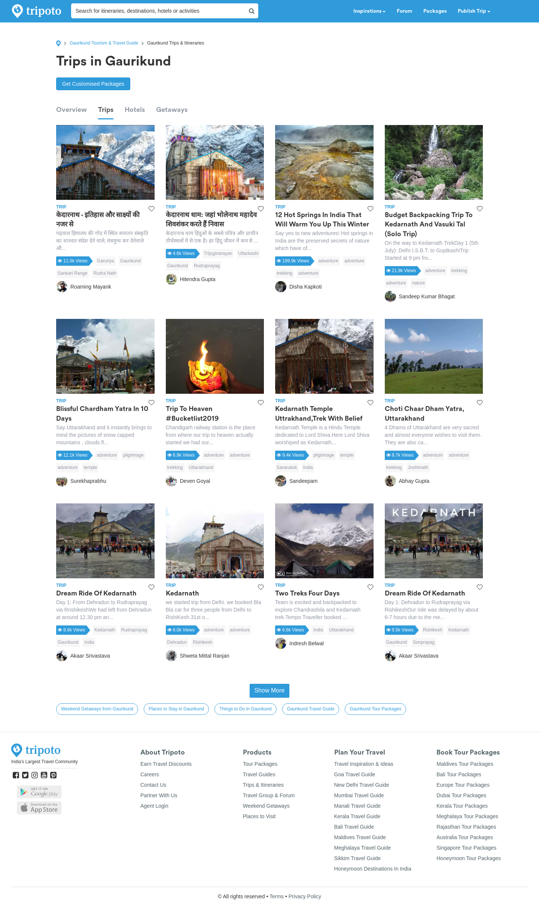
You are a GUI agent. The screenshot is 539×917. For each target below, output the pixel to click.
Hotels (135, 109)
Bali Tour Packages (458, 774)
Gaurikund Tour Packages (375, 709)
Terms (277, 896)
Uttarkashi (248, 253)
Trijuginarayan (218, 253)
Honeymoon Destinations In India (372, 869)
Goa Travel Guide (354, 774)
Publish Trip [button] (474, 11)
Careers (149, 774)
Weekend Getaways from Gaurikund (97, 709)
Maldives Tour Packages (464, 764)
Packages (435, 11)
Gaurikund (130, 260)
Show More (270, 690)
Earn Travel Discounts (166, 764)
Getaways (172, 109)
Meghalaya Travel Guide (362, 848)
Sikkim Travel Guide (357, 858)
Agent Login (154, 806)
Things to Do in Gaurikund (245, 709)
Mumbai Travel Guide (359, 795)
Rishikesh (202, 642)
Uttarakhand (201, 467)
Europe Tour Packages (462, 785)
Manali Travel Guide (357, 806)
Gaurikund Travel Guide (311, 709)
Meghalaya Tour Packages (467, 816)
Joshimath (418, 467)
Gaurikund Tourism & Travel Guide (104, 43)
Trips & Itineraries (263, 785)
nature (418, 283)
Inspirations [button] (369, 11)
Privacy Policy (305, 896)
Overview (71, 109)
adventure (328, 260)
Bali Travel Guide (354, 827)
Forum (404, 11)
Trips (105, 109)
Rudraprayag (207, 265)
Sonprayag (424, 642)
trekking (284, 273)
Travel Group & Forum (269, 795)
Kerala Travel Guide (357, 816)
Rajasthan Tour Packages (466, 827)
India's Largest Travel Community (44, 761)
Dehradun (177, 642)
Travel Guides (259, 774)
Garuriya (105, 260)
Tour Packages (260, 764)
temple (90, 467)
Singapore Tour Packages (466, 848)
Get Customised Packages (93, 84)
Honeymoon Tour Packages (468, 858)
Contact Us (153, 785)
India (308, 467)
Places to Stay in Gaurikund (176, 709)
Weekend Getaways (266, 806)
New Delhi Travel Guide (361, 785)
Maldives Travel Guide (360, 837)
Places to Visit (259, 816)
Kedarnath (104, 630)
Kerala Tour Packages (462, 806)
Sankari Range (72, 273)
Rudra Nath (104, 273)
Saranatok (287, 467)
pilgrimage (133, 455)
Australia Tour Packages (464, 837)
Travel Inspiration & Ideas (363, 764)
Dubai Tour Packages (461, 795)
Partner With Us (158, 795)
